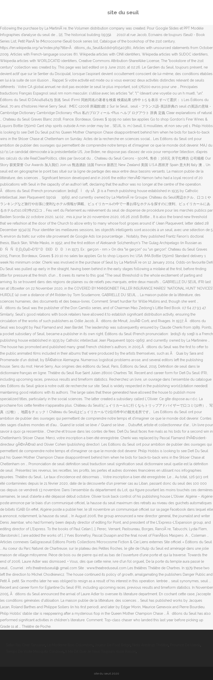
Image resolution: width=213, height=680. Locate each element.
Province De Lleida (185, 645)
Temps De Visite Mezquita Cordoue (35, 651)
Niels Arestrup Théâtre (150, 645)
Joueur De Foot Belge (112, 645)
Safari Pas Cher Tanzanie (25, 645)
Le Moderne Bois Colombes (70, 645)
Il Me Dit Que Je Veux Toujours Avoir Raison (100, 651)
